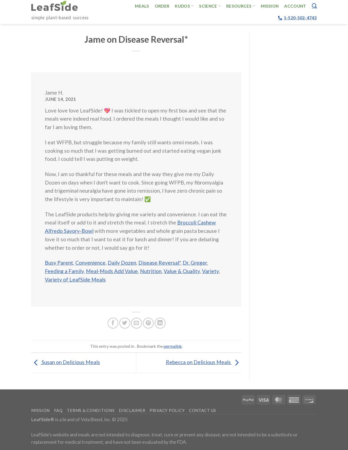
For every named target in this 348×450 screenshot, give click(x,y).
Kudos (184, 5)
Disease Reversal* (159, 263)
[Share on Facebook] (113, 323)
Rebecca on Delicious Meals (203, 362)
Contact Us (202, 410)
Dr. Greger (195, 263)
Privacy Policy (167, 410)
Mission (270, 6)
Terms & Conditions (90, 410)
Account (295, 6)
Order (162, 6)
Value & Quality (182, 271)
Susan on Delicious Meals (65, 362)
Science (210, 5)
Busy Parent (59, 263)
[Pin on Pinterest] (148, 323)
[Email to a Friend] (136, 323)
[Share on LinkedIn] (160, 323)
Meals (142, 6)
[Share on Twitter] (124, 323)
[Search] (314, 5)
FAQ (58, 410)
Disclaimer (132, 410)
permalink (173, 346)
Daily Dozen (122, 263)
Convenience (90, 263)
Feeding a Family (64, 271)
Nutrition (150, 271)
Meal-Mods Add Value (112, 271)
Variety (210, 271)
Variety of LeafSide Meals (75, 279)
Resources (240, 5)
